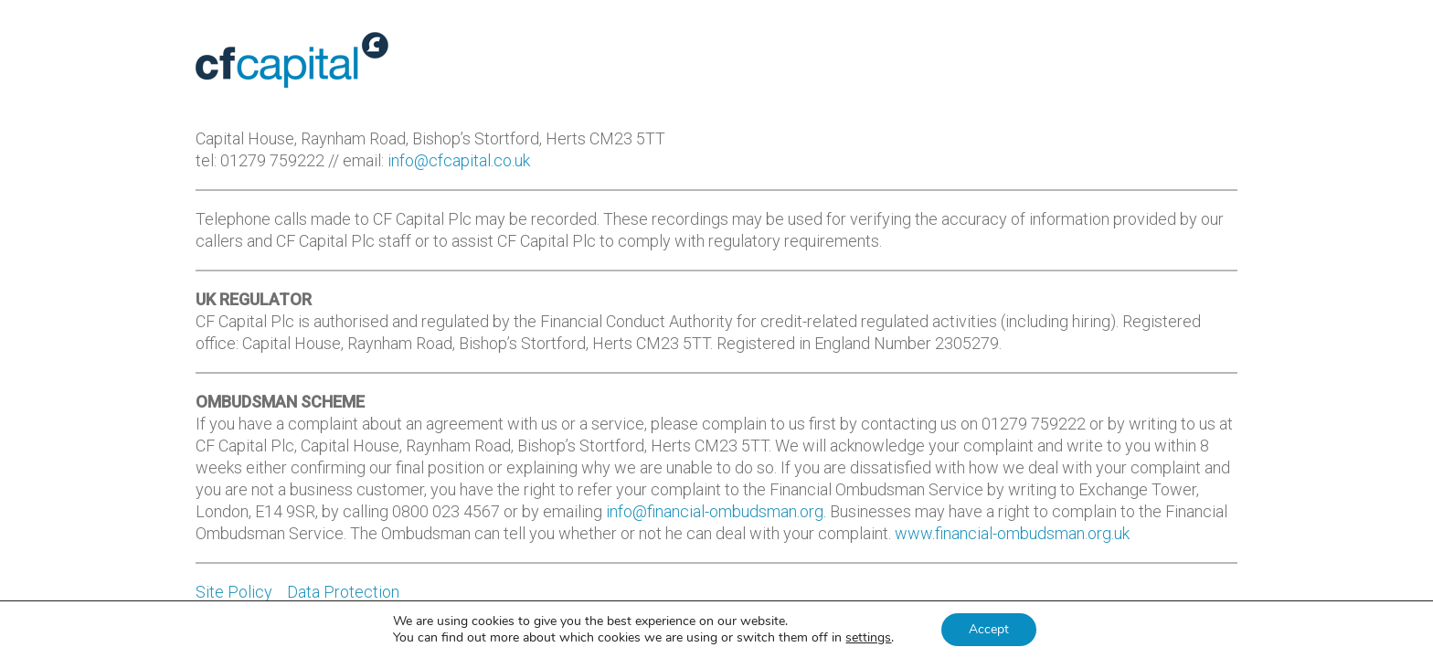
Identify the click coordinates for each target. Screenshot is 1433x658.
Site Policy (234, 591)
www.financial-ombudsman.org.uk (1012, 533)
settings (868, 638)
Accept (989, 629)
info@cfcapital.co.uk (458, 160)
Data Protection (343, 591)
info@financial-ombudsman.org (714, 511)
